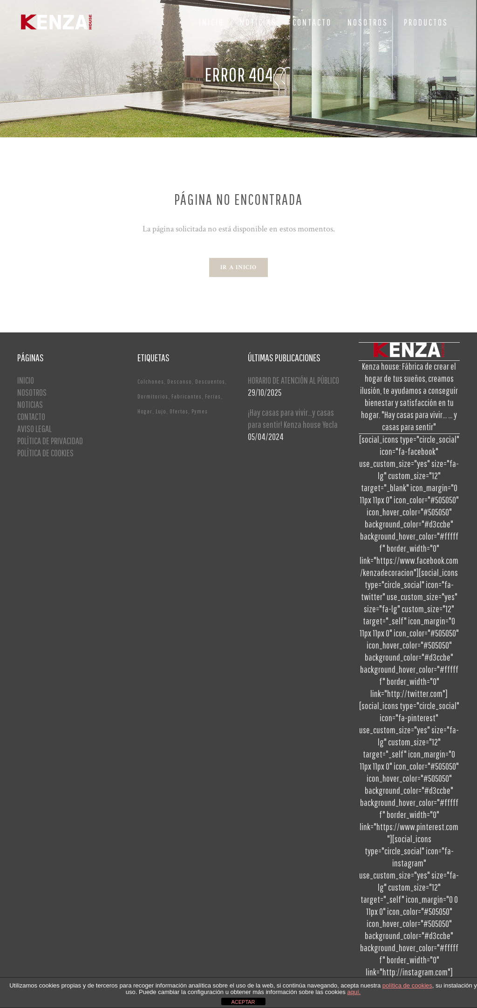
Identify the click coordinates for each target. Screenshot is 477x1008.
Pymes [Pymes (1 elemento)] (199, 411)
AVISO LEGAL (34, 428)
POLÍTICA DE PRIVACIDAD (50, 440)
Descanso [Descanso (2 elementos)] (179, 381)
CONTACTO (31, 416)
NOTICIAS (30, 404)
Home (224, 92)
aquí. (354, 991)
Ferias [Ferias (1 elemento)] (213, 396)
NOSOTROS (32, 392)
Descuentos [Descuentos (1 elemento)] (210, 381)
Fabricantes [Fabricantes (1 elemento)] (186, 396)
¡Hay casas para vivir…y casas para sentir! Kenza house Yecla (293, 418)
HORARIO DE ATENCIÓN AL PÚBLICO (293, 380)
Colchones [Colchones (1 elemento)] (150, 381)
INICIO (25, 380)
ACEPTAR (243, 1002)
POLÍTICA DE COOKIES (45, 452)
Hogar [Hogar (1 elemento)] (144, 411)
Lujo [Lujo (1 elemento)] (161, 411)
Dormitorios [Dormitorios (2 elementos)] (152, 396)
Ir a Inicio (238, 267)
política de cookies (407, 985)
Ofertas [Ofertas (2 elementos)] (179, 411)
